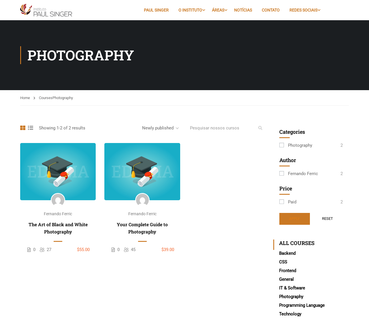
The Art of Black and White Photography (58, 228)
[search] (260, 128)
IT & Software (292, 288)
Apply (294, 218)
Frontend (287, 270)
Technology (290, 314)
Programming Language (302, 305)
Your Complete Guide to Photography (142, 228)
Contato (271, 10)
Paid (292, 202)
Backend (287, 253)
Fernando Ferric (58, 213)
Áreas (218, 10)
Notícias (243, 10)
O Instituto (190, 10)
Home (25, 98)
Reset (327, 218)
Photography (300, 145)
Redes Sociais (303, 10)
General (286, 279)
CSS (283, 262)
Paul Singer (156, 10)
